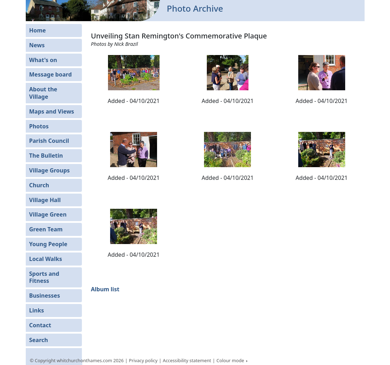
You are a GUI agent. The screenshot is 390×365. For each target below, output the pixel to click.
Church (39, 185)
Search (38, 340)
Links (36, 310)
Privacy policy (143, 360)
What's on (43, 60)
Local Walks (45, 259)
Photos (39, 126)
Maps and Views (51, 111)
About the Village (43, 93)
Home (37, 30)
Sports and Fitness (44, 277)
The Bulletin (46, 155)
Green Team (46, 229)
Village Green (48, 214)
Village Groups (49, 170)
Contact (40, 325)
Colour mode (230, 360)
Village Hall (45, 200)
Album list (105, 289)
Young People (48, 244)
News (37, 45)
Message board (50, 74)
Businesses (44, 295)
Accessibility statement (187, 360)
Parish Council (49, 141)
